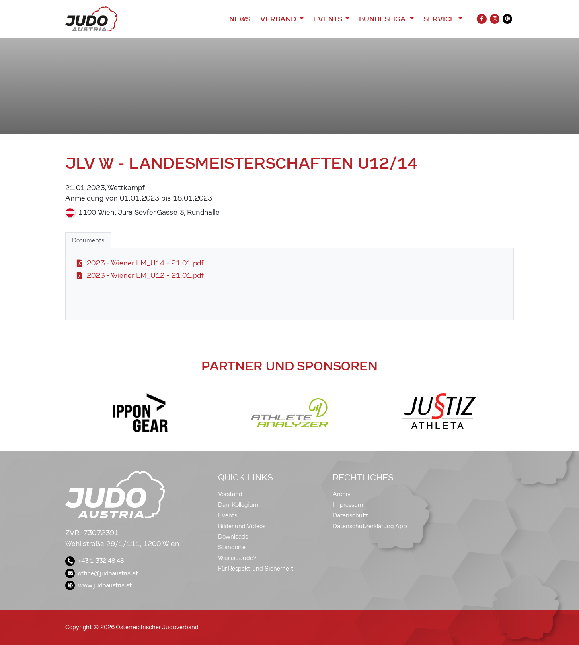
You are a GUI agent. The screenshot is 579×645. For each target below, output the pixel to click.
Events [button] (328, 18)
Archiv (342, 494)
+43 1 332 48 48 (94, 560)
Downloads (233, 536)
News (239, 18)
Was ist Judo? (237, 558)
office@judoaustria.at (101, 573)
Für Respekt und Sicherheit (255, 568)
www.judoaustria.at (98, 585)
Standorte (232, 547)
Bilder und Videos (241, 526)
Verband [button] (279, 18)
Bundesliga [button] (383, 18)
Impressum (348, 505)
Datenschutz (350, 515)
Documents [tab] (88, 240)
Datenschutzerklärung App (370, 526)
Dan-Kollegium (238, 505)
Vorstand (230, 494)
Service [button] (440, 18)
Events (227, 515)
